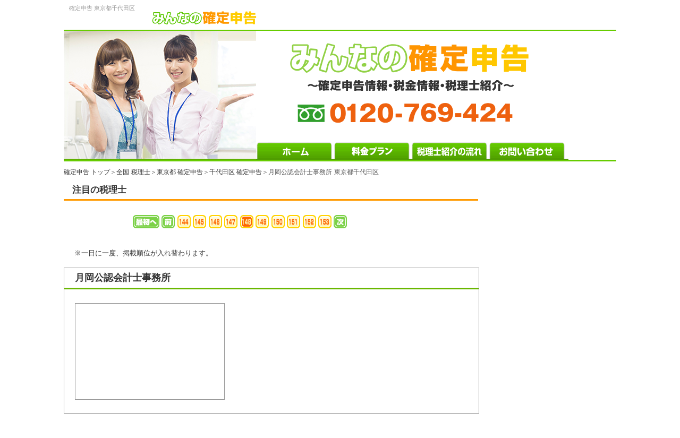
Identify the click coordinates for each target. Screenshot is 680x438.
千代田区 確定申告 (235, 172)
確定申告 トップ (87, 172)
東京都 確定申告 (180, 172)
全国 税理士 (133, 172)
